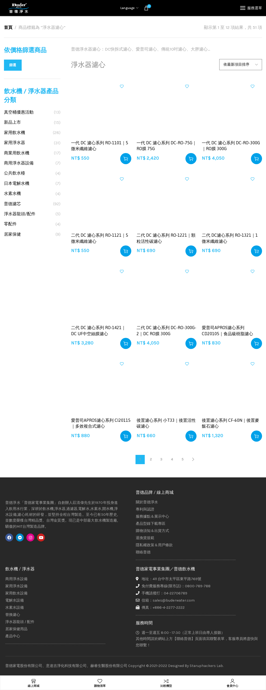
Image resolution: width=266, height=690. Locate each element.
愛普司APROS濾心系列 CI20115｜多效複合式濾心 (100, 423)
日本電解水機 (16, 183)
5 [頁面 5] (182, 459)
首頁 (8, 27)
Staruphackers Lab (206, 666)
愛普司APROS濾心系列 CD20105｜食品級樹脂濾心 (227, 330)
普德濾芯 (12, 203)
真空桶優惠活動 (19, 112)
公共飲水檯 (14, 173)
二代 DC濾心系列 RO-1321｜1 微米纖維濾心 (230, 238)
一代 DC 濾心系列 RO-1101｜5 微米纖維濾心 (99, 145)
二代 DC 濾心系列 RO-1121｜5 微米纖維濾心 (99, 238)
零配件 (10, 223)
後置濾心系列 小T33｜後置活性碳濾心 (166, 423)
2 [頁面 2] (151, 459)
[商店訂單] (240, 64)
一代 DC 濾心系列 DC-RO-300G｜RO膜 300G (231, 145)
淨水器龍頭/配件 (19, 213)
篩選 (12, 65)
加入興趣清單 (121, 86)
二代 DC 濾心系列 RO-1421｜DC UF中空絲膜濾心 (98, 330)
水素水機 (12, 193)
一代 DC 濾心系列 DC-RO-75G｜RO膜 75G (167, 145)
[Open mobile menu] (251, 8)
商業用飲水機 (16, 152)
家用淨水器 (14, 142)
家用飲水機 (14, 132)
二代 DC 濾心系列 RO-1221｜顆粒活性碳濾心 (166, 238)
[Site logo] (18, 8)
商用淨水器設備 (19, 162)
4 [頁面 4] (172, 459)
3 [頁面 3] (161, 459)
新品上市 (12, 122)
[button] (125, 158)
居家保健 (12, 234)
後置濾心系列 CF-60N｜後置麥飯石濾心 (230, 423)
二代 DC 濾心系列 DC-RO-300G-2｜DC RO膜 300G (166, 330)
